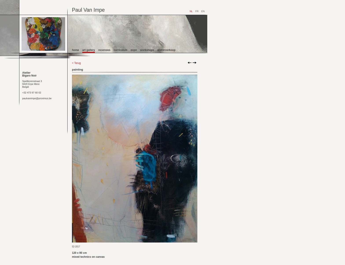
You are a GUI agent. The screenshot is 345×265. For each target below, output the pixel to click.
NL (191, 11)
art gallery (88, 50)
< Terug (76, 63)
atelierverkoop (166, 50)
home (75, 50)
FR (197, 11)
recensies (104, 50)
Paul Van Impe (88, 10)
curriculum (120, 50)
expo (134, 50)
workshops (147, 50)
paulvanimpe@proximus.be (36, 98)
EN (203, 11)
